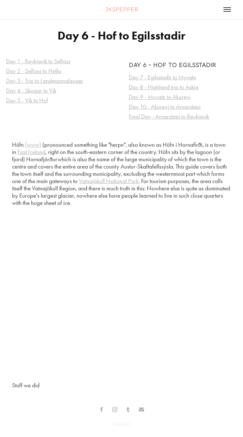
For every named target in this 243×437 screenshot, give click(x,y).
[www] (33, 144)
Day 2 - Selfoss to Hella (33, 71)
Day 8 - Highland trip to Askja (163, 87)
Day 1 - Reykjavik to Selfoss (38, 61)
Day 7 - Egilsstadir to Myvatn (162, 77)
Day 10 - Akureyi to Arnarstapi (165, 106)
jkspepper (121, 10)
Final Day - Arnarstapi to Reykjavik (169, 116)
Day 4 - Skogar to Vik (31, 90)
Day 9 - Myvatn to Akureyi (159, 97)
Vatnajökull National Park (109, 181)
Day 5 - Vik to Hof (27, 100)
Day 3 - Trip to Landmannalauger (44, 80)
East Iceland (31, 152)
